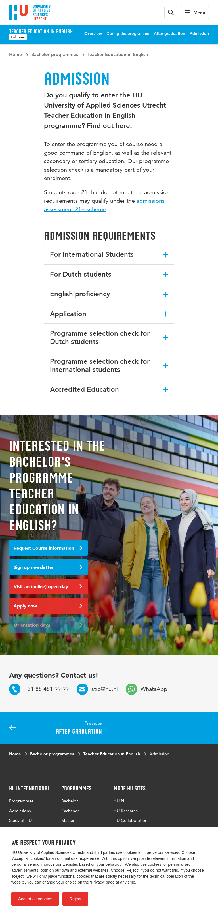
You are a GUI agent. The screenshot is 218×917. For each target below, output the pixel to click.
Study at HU (20, 820)
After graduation (169, 33)
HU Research (126, 810)
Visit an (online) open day (48, 586)
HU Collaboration (130, 820)
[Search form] (170, 12)
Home (15, 54)
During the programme (127, 33)
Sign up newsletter (48, 567)
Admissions (20, 810)
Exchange (70, 810)
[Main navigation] (195, 12)
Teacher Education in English (117, 54)
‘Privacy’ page (102, 882)
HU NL (120, 801)
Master (67, 820)
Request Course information (48, 548)
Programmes (21, 801)
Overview (93, 33)
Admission (199, 33)
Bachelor (69, 801)
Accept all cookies (35, 898)
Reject (75, 898)
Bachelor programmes (54, 54)
